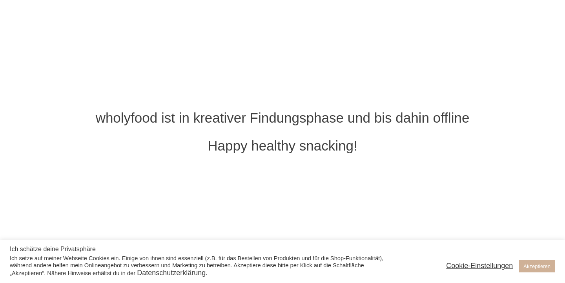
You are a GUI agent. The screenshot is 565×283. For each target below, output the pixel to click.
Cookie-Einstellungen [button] (479, 266)
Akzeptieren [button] (536, 266)
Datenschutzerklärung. (172, 273)
